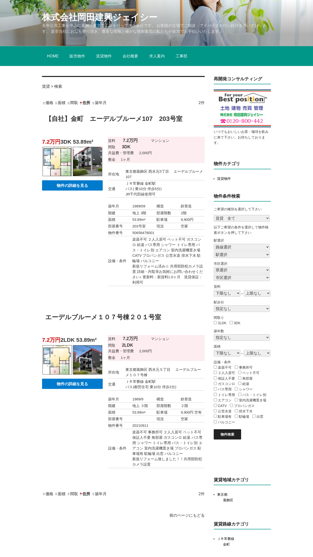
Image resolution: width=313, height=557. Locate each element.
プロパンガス (244, 406)
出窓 (260, 416)
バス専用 (225, 389)
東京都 (222, 494)
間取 (72, 103)
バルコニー (226, 422)
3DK (237, 323)
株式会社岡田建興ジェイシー (99, 17)
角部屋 (247, 378)
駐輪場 (244, 416)
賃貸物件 (104, 56)
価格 (47, 103)
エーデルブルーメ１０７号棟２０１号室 (103, 317)
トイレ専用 (226, 395)
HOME (53, 56)
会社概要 (130, 56)
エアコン (225, 400)
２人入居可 (226, 373)
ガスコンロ (226, 384)
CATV (222, 406)
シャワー (246, 389)
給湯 (245, 384)
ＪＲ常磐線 (225, 539)
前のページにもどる (187, 515)
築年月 (99, 103)
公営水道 (225, 411)
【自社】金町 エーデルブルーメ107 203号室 (113, 118)
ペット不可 (250, 373)
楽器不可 (225, 367)
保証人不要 (226, 378)
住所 (84, 103)
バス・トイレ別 (254, 395)
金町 (226, 544)
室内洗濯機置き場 (252, 400)
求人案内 (157, 56)
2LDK (222, 323)
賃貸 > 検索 (52, 86)
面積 (60, 103)
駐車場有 (225, 416)
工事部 (181, 56)
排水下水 (246, 411)
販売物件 (77, 56)
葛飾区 (228, 500)
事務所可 (246, 367)
